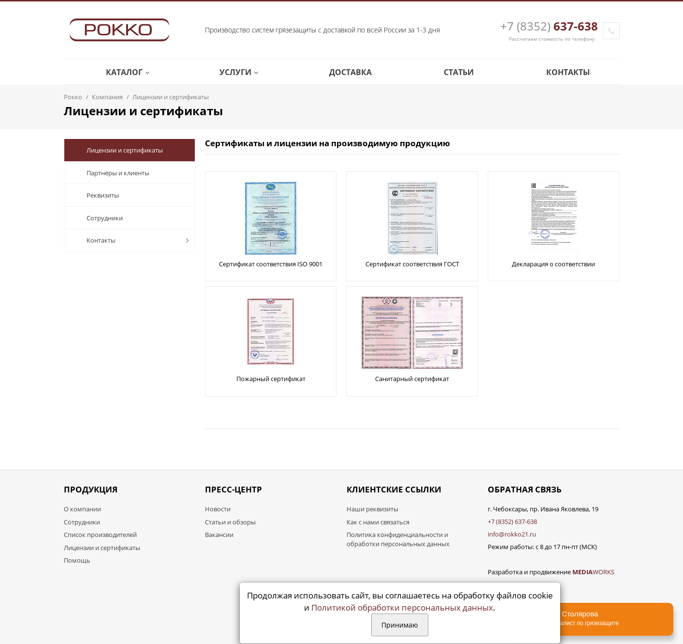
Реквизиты (95, 195)
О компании (82, 509)
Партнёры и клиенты (110, 173)
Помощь (77, 560)
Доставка (343, 72)
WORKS (593, 571)
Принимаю (399, 624)
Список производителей (100, 534)
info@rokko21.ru (512, 534)
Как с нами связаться (378, 522)
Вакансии (219, 534)
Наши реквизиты (372, 509)
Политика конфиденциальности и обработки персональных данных (398, 539)
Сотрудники (97, 218)
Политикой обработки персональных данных (402, 607)
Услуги (232, 72)
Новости (218, 509)
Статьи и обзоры (230, 522)
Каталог (120, 72)
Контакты (561, 72)
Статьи (451, 72)
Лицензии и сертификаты (117, 150)
